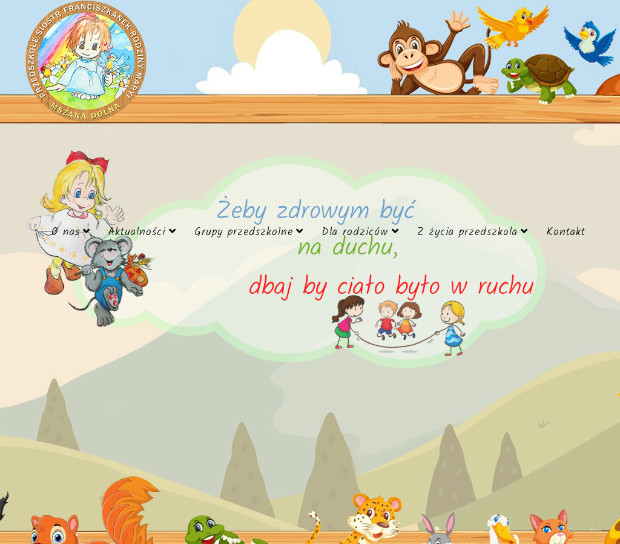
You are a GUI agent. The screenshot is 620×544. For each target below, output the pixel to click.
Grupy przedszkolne (243, 232)
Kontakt (565, 232)
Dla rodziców (355, 232)
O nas (65, 232)
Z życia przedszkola (467, 232)
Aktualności (136, 232)
